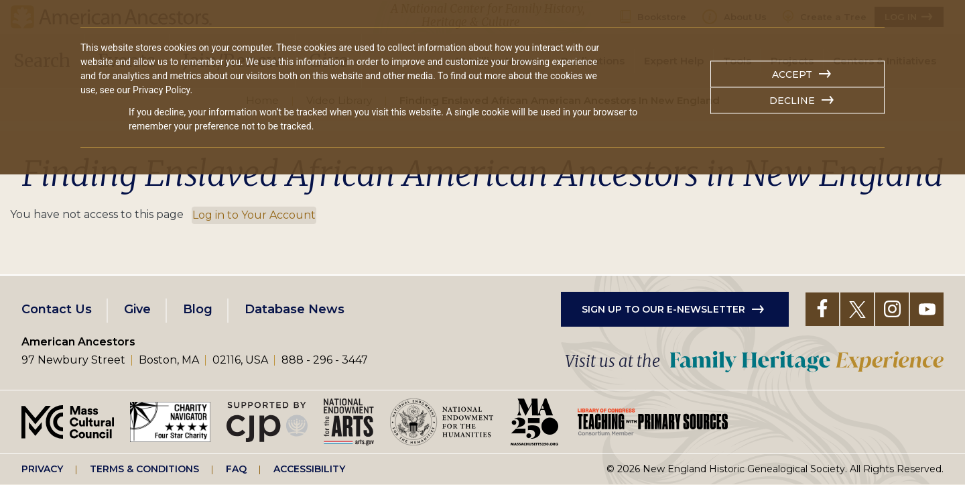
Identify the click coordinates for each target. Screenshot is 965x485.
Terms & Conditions (144, 469)
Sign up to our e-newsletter (663, 309)
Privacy (42, 469)
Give (137, 309)
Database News (294, 309)
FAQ (236, 469)
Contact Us (56, 309)
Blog (197, 309)
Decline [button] (792, 101)
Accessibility (309, 469)
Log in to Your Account (254, 215)
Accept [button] (792, 74)
